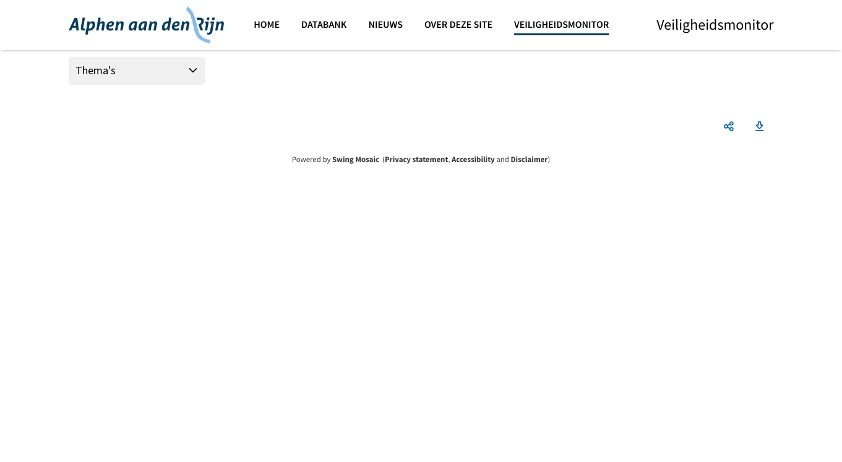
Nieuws (385, 25)
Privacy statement (416, 160)
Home (267, 25)
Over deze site (458, 25)
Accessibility (473, 160)
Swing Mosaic (355, 160)
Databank (323, 25)
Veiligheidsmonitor (561, 25)
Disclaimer (529, 160)
